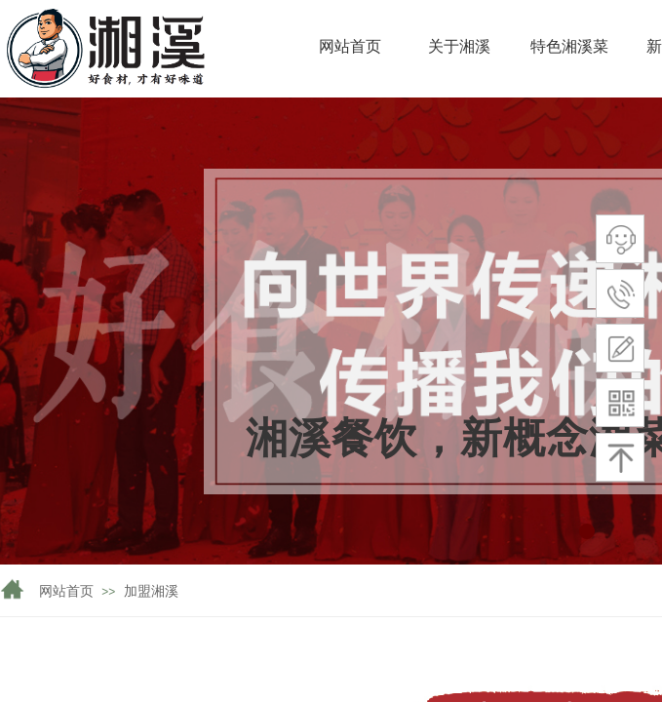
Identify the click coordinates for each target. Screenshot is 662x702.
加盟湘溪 (151, 591)
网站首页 (66, 591)
